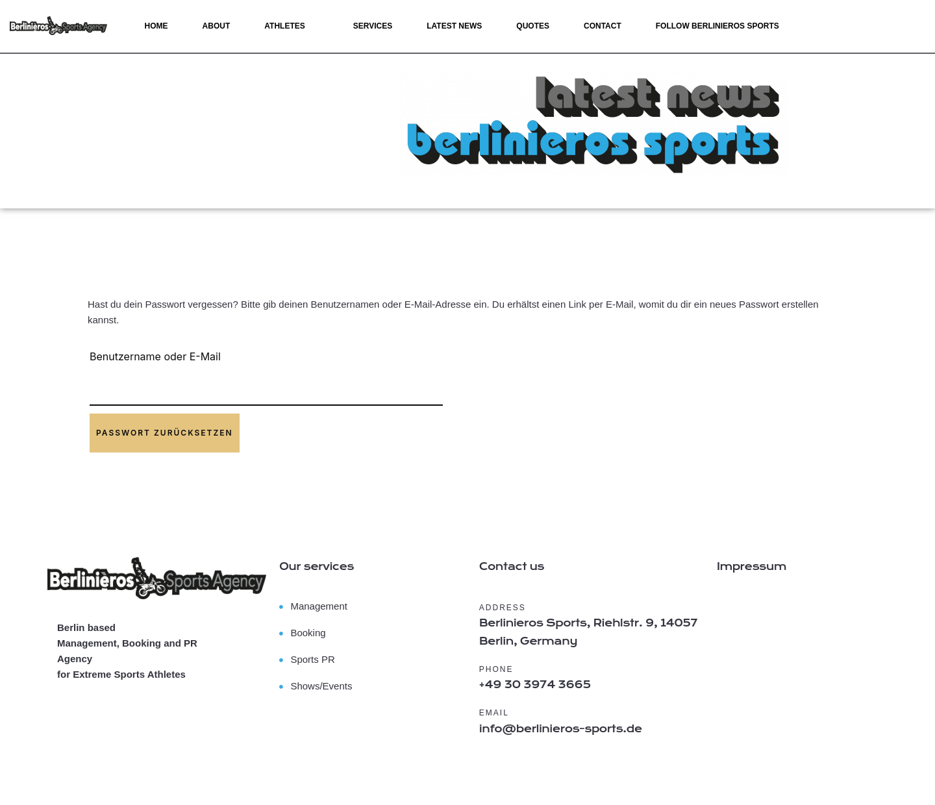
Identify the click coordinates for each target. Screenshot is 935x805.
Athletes (284, 26)
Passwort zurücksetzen (164, 433)
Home (156, 26)
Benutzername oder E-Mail (155, 356)
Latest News (454, 26)
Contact (602, 26)
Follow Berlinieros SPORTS (717, 26)
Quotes (532, 26)
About (217, 26)
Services (372, 26)
